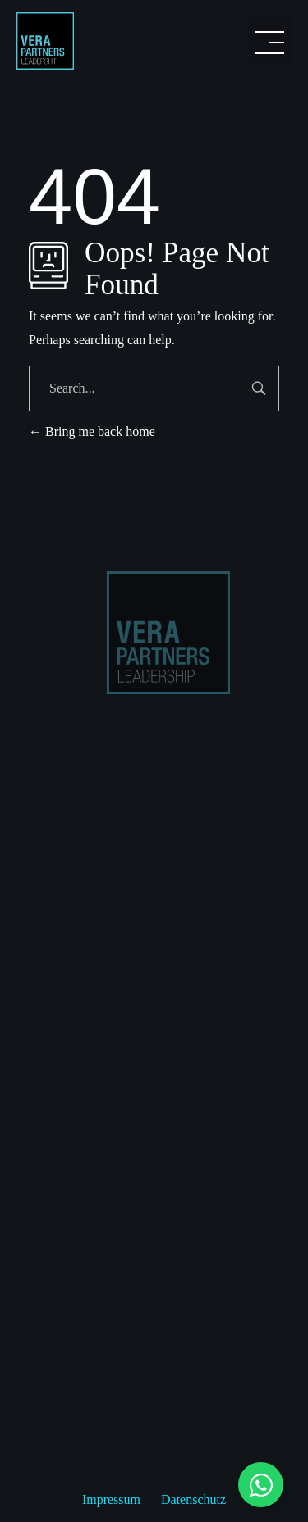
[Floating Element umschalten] (260, 1484)
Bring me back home (92, 431)
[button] (269, 41)
